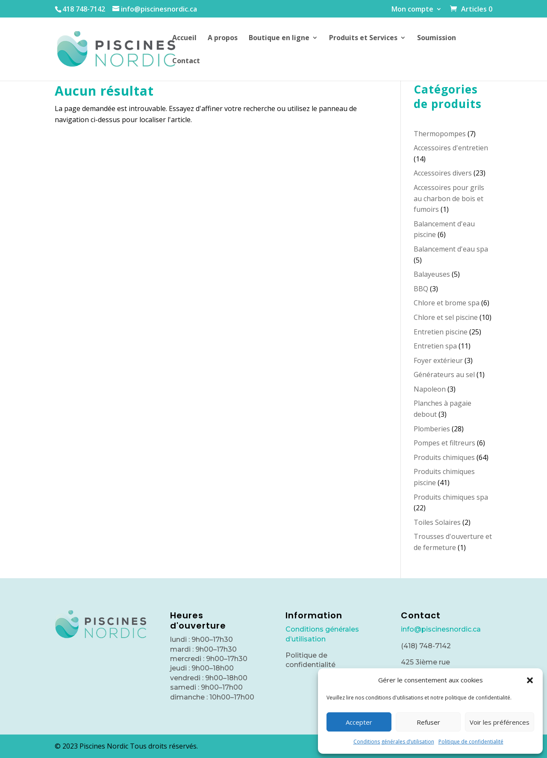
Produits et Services (363, 38)
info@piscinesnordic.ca (441, 629)
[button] (530, 680)
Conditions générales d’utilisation (393, 741)
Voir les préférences (499, 722)
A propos (223, 38)
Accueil (184, 38)
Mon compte (412, 10)
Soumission (436, 38)
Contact (186, 61)
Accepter (359, 722)
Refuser (428, 722)
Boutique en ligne (279, 38)
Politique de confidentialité (470, 741)
